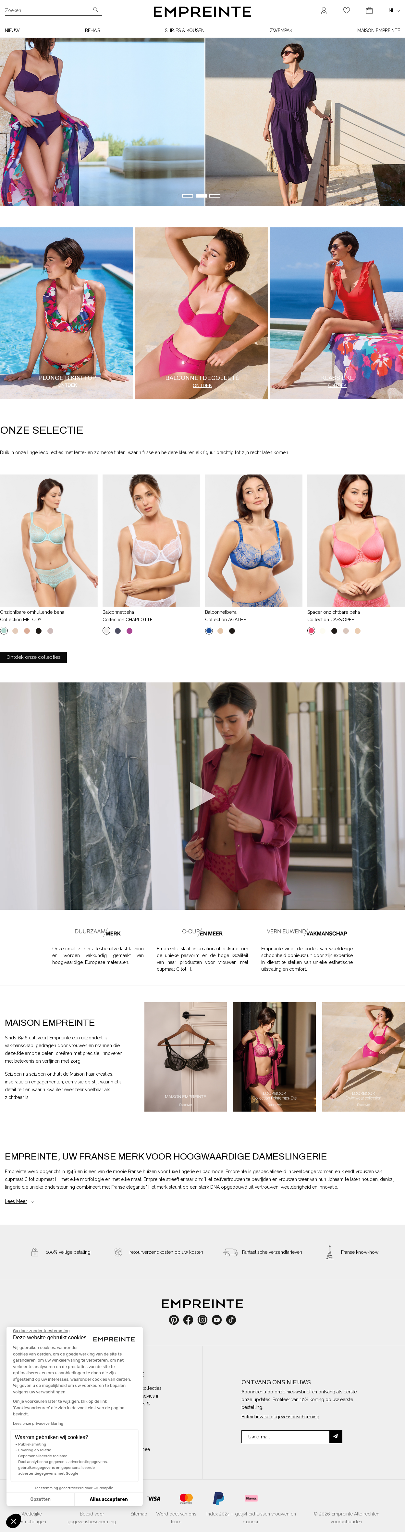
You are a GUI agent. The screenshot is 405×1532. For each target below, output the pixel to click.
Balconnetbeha (118, 612)
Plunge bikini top (67, 378)
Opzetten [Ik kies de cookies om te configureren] (40, 1499)
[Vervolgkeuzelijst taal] (394, 10)
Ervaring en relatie (34, 1450)
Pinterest (176, 1320)
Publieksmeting (32, 1444)
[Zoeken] (49, 11)
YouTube (219, 1320)
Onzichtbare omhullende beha (32, 612)
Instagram (206, 1320)
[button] (13, 1521)
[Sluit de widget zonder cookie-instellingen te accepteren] (41, 1331)
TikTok (231, 1320)
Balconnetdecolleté (202, 378)
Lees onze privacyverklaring (38, 1423)
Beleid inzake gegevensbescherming (280, 1416)
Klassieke (337, 378)
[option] (185, 1057)
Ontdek (67, 385)
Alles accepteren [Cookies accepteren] (109, 1499)
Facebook (191, 1320)
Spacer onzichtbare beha (333, 612)
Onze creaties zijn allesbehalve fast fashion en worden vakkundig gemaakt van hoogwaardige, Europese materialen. (98, 955)
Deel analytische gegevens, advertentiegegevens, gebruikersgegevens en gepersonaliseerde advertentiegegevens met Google (63, 1467)
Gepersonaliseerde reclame (43, 1456)
